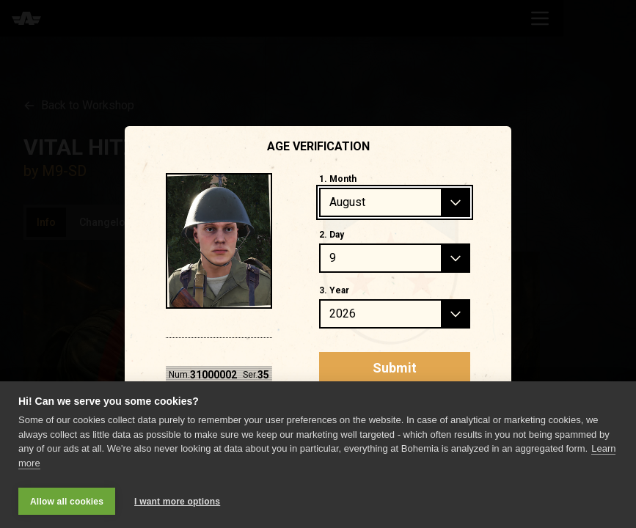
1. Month (338, 179)
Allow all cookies (66, 501)
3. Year (334, 290)
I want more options (177, 501)
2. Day (331, 235)
